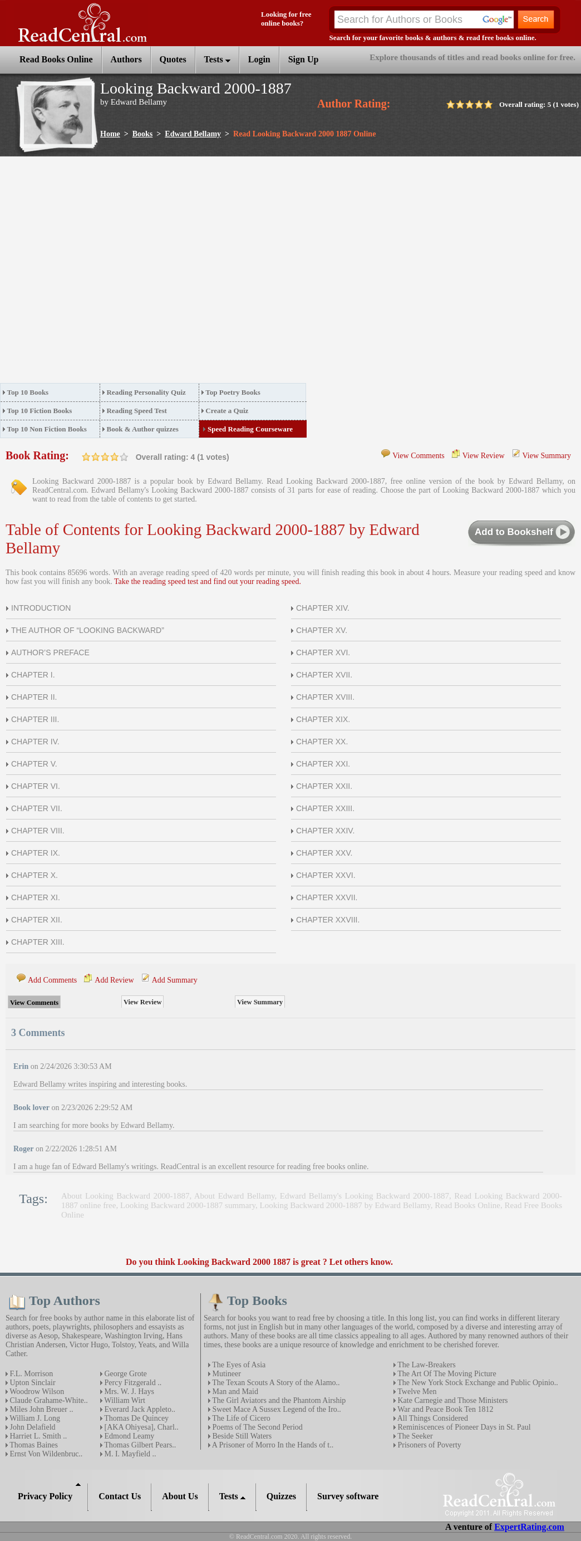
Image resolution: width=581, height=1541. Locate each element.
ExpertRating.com (529, 1527)
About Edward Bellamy (234, 1195)
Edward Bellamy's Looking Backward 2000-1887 (364, 1195)
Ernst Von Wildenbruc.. (45, 1454)
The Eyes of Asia (237, 1365)
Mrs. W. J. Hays (128, 1391)
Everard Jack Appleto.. (138, 1409)
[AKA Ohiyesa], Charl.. (140, 1427)
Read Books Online (467, 1205)
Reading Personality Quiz (145, 392)
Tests (217, 59)
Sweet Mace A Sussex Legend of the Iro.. (275, 1409)
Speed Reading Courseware (250, 429)
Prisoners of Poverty (428, 1445)
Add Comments (52, 980)
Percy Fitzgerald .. (131, 1382)
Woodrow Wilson (36, 1391)
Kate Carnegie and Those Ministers (452, 1400)
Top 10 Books (28, 392)
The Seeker (414, 1436)
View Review (483, 455)
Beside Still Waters (241, 1436)
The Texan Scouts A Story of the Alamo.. (275, 1382)
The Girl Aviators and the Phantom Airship (278, 1400)
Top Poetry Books (232, 392)
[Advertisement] (104, 273)
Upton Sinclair (32, 1382)
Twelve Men (416, 1391)
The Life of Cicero (240, 1418)
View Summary (547, 455)
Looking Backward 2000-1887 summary (187, 1205)
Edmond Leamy (128, 1436)
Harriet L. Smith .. (37, 1436)
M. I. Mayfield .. (129, 1454)
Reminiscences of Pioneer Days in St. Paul (463, 1427)
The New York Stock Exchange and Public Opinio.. (477, 1382)
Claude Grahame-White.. (48, 1400)
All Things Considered (432, 1418)
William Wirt (123, 1400)
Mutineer (225, 1374)
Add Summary (175, 980)
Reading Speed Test (136, 410)
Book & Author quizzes (142, 429)
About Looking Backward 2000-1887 (125, 1195)
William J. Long (34, 1418)
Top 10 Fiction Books (39, 410)
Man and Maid (234, 1391)
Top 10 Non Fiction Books (47, 429)
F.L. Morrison (30, 1374)
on (86, 457)
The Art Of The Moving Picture (446, 1374)
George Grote (124, 1374)
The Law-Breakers (426, 1365)
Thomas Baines (33, 1445)
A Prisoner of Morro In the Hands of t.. (271, 1445)
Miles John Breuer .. (40, 1409)
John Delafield (32, 1427)
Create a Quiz (226, 410)
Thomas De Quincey (135, 1418)
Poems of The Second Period (256, 1427)
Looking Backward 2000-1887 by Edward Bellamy (345, 1205)
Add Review (114, 980)
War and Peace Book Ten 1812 (444, 1409)
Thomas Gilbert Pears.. (139, 1445)
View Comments (418, 455)
